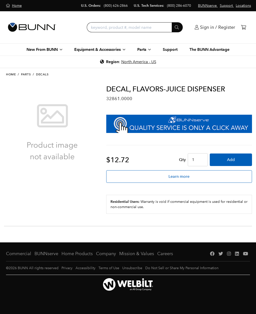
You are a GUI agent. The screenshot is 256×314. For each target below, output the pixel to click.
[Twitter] (220, 253)
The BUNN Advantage (210, 49)
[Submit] (177, 27)
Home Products (77, 253)
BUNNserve (46, 253)
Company (106, 253)
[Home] (14, 5)
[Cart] (243, 27)
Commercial (18, 253)
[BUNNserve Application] (179, 124)
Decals (42, 74)
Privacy (67, 268)
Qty (182, 159)
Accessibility (86, 268)
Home (11, 74)
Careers (165, 253)
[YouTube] (245, 253)
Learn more (179, 176)
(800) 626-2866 (116, 6)
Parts (26, 74)
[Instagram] (229, 253)
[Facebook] (212, 253)
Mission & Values (136, 253)
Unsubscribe (132, 268)
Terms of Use (108, 268)
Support (170, 49)
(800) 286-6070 (179, 6)
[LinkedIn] (237, 253)
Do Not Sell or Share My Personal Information (181, 268)
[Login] (215, 27)
